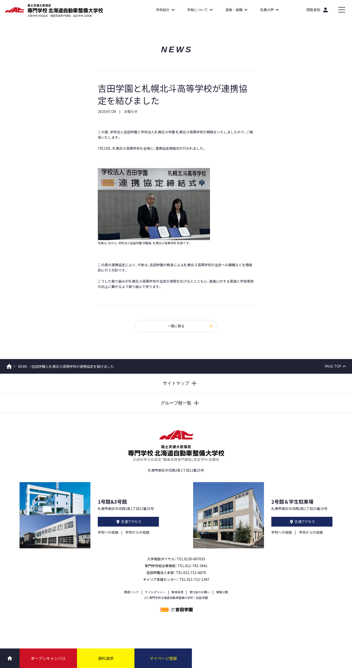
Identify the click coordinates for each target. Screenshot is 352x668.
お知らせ (131, 111)
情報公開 (222, 592)
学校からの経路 (137, 532)
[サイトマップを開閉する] (176, 383)
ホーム (9, 366)
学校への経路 (108, 532)
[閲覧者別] (318, 9)
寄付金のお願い (199, 592)
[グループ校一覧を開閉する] (176, 403)
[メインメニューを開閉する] (341, 9)
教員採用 (177, 592)
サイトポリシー (155, 592)
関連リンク (131, 592)
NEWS (22, 366)
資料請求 (106, 658)
